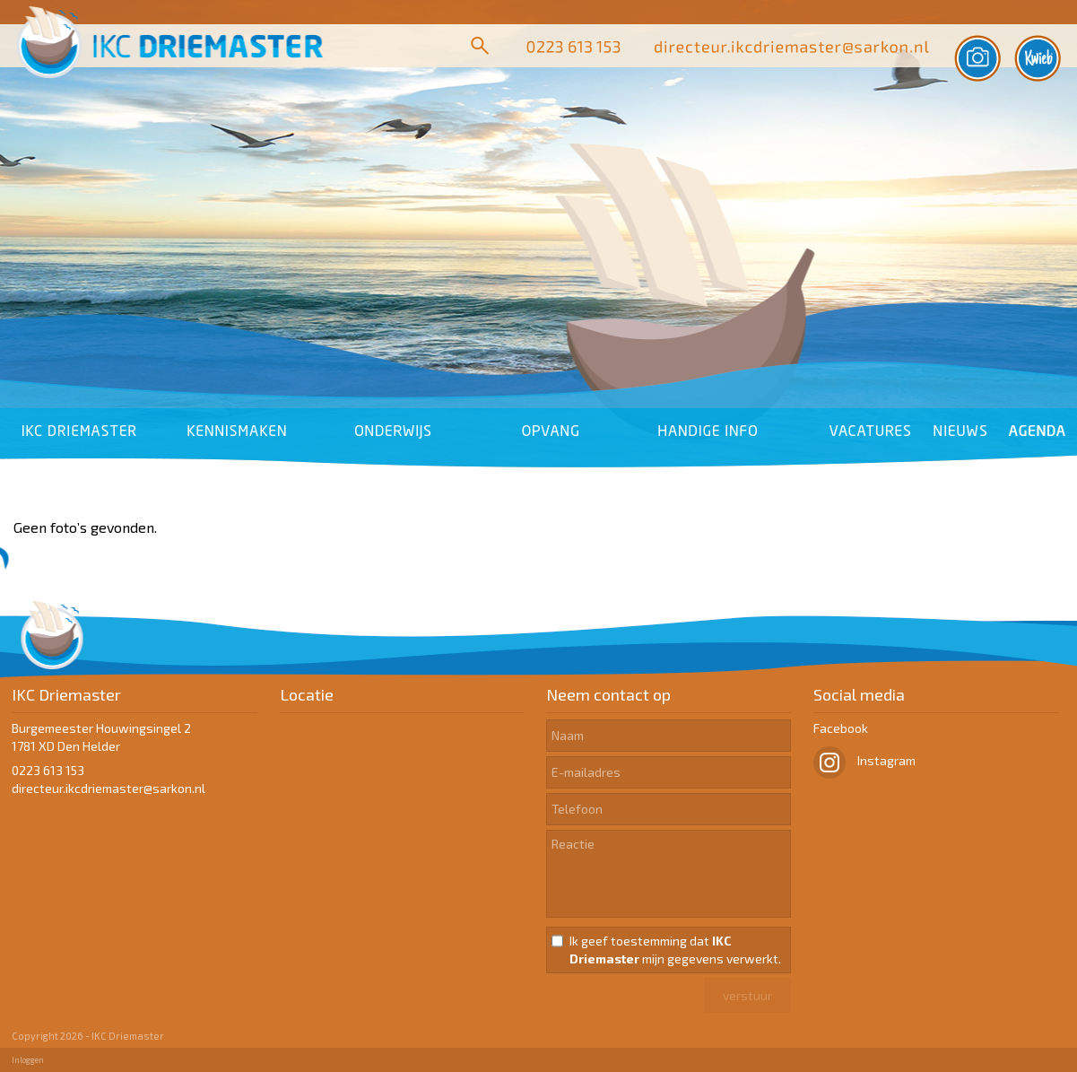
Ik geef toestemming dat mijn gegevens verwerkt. (675, 949)
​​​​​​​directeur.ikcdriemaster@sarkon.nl (108, 788)
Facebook (840, 728)
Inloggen (28, 1060)
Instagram (864, 760)
